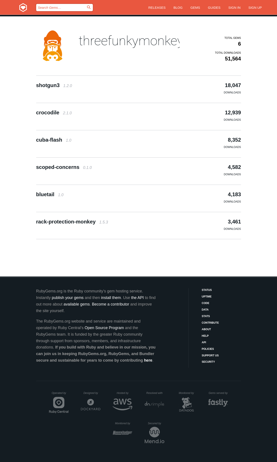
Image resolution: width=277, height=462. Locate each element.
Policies (208, 348)
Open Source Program (104, 328)
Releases (157, 7)
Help (205, 335)
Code (205, 303)
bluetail (50, 194)
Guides (214, 7)
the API (137, 297)
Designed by (91, 393)
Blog (178, 7)
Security (208, 361)
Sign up (255, 7)
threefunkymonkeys (134, 40)
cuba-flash (53, 140)
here (148, 360)
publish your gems (68, 297)
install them (111, 297)
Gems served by (218, 393)
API (204, 342)
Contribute (210, 322)
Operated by (60, 395)
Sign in (234, 7)
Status (207, 290)
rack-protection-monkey (72, 222)
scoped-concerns (64, 167)
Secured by (156, 423)
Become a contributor (110, 304)
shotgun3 (54, 85)
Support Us (210, 355)
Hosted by (124, 393)
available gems (77, 304)
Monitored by (187, 393)
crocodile (54, 112)
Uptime (207, 296)
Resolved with (155, 393)
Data (205, 309)
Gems (195, 7)
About (206, 329)
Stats (206, 316)
